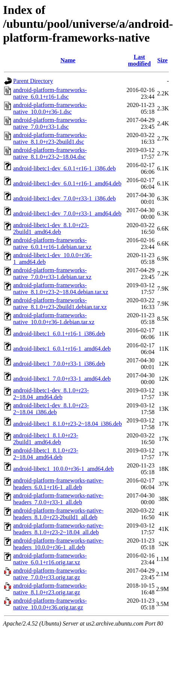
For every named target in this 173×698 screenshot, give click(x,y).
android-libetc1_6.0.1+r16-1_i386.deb (59, 333)
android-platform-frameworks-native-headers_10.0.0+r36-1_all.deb (58, 543)
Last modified (139, 60)
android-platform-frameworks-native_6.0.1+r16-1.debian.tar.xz (52, 243)
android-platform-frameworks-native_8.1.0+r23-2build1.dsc (50, 138)
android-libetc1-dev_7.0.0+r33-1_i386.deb (64, 198)
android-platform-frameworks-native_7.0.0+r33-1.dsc (50, 123)
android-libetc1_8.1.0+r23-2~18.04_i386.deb (67, 424)
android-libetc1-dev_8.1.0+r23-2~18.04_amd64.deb (51, 393)
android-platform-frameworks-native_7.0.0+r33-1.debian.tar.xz (52, 273)
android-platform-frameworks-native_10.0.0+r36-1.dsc (50, 108)
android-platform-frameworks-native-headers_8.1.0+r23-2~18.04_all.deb (58, 528)
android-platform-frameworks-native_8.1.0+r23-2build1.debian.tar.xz (60, 303)
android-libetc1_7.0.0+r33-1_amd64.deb (62, 378)
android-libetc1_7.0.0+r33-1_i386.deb (59, 363)
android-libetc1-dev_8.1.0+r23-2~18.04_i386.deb (51, 408)
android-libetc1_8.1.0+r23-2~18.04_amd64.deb (45, 453)
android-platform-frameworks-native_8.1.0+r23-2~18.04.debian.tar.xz (60, 288)
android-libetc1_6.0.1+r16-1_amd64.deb (62, 348)
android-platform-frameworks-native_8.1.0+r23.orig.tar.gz (50, 588)
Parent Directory (33, 81)
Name (67, 60)
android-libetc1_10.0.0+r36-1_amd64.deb (63, 469)
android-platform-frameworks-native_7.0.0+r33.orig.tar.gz (50, 573)
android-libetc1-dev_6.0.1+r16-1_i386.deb (64, 168)
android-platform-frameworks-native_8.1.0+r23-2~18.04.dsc (50, 153)
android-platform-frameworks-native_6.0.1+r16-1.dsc (50, 93)
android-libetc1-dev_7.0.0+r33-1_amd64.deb (67, 213)
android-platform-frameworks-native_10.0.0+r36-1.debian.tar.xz (54, 318)
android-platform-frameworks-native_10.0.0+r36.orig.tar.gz (50, 604)
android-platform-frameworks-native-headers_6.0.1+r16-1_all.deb (58, 483)
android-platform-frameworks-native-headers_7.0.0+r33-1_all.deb (58, 498)
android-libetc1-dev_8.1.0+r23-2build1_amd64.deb (51, 228)
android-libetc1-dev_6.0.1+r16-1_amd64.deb (67, 183)
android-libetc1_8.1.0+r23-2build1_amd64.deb (45, 438)
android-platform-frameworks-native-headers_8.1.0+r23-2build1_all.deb (58, 513)
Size (162, 60)
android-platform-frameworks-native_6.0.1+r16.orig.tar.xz (50, 558)
